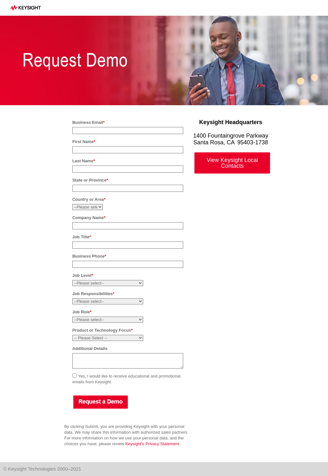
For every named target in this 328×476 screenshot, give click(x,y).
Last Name (83, 160)
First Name (83, 141)
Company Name (88, 217)
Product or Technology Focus (102, 330)
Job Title (81, 236)
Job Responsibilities (93, 293)
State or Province (90, 180)
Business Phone (89, 256)
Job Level (82, 275)
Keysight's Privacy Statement (152, 443)
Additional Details (90, 348)
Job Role (82, 312)
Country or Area (89, 199)
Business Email (88, 122)
